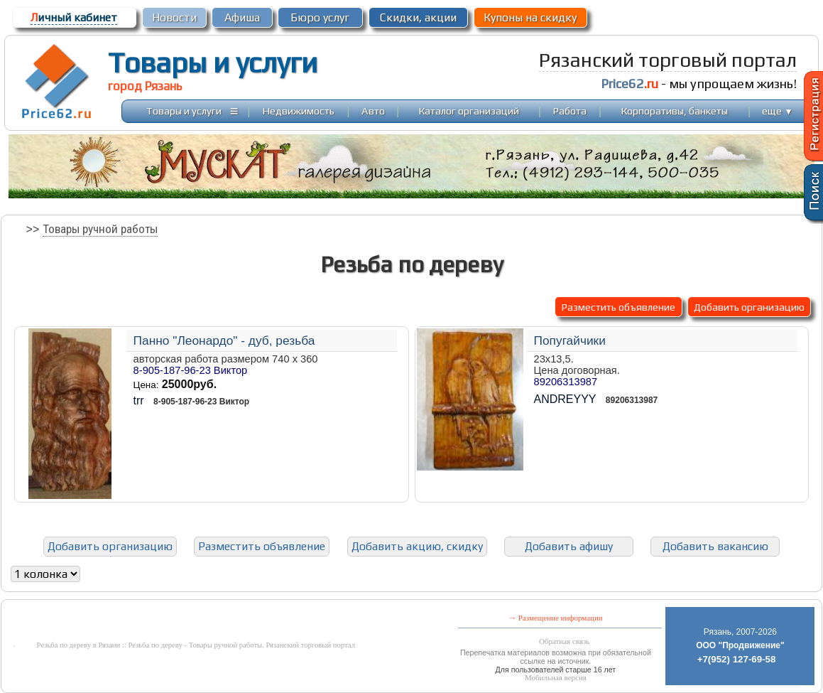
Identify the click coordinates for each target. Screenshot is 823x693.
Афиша (242, 17)
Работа (570, 110)
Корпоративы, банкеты (674, 110)
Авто (373, 110)
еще (777, 110)
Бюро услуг (319, 17)
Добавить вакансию (715, 546)
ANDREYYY (565, 399)
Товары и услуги (212, 62)
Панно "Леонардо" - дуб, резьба (224, 340)
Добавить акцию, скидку (417, 546)
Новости (174, 17)
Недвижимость (298, 110)
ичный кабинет (74, 17)
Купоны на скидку (530, 17)
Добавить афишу (569, 546)
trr (138, 400)
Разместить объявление (618, 307)
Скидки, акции (418, 17)
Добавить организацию (749, 307)
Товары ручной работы (100, 229)
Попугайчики (570, 340)
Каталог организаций (469, 110)
